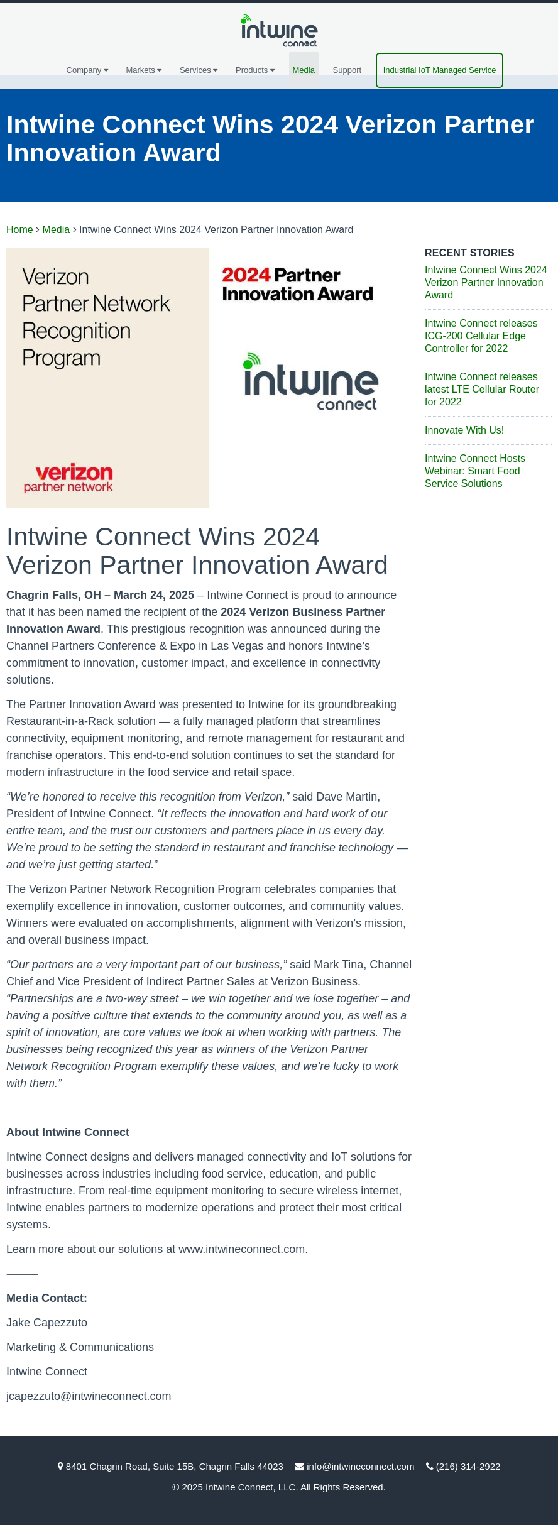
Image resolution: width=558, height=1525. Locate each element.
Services (198, 70)
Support (347, 70)
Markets (143, 70)
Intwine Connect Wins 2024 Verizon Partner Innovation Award (486, 282)
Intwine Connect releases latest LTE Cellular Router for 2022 (482, 389)
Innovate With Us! (464, 430)
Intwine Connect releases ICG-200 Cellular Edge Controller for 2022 (481, 336)
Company (87, 70)
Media (304, 70)
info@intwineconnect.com (360, 1466)
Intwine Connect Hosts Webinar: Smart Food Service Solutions (475, 471)
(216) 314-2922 (468, 1466)
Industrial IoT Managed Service (439, 70)
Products (255, 70)
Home (19, 229)
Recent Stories (470, 253)
